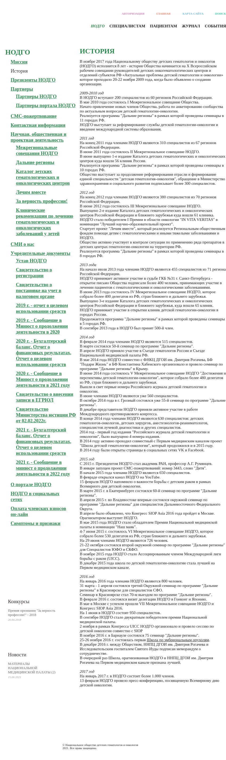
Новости (17, 654)
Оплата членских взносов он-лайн (38, 511)
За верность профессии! (42, 201)
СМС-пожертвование (34, 116)
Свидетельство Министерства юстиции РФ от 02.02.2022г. (46, 414)
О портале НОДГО (31, 484)
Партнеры (22, 89)
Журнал (191, 26)
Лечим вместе (31, 192)
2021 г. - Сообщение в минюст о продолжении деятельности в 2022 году (43, 468)
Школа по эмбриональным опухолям (178, 640)
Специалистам (127, 26)
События (215, 26)
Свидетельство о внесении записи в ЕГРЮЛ (44, 397)
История (19, 71)
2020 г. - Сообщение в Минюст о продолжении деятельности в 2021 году (43, 379)
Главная (163, 13)
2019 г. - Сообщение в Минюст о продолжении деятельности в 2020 (42, 326)
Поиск (220, 13)
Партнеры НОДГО (36, 96)
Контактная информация (38, 125)
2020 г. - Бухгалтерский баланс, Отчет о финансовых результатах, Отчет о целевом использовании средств (43, 352)
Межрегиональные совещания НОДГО (37, 150)
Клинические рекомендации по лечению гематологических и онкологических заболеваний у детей (44, 222)
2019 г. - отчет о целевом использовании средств (42, 308)
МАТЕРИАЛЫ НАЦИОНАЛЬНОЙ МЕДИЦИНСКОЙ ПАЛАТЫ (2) (32, 668)
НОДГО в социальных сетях (35, 496)
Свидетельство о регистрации (34, 272)
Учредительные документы (40, 253)
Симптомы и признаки (35, 523)
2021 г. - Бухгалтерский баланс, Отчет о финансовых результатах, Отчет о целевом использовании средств (43, 441)
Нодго (97, 26)
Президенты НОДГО (33, 80)
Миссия (19, 62)
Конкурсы (19, 601)
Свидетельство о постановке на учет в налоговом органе (38, 290)
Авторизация (133, 13)
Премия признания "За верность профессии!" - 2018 (31, 612)
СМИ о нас (22, 244)
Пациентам (163, 26)
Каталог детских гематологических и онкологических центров (43, 177)
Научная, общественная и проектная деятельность (38, 137)
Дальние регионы (35, 162)
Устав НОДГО (31, 260)
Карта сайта (193, 13)
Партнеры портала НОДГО (46, 105)
